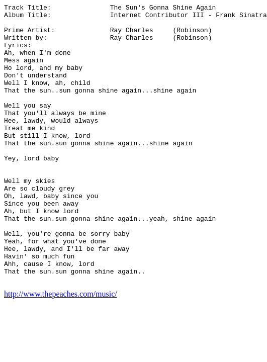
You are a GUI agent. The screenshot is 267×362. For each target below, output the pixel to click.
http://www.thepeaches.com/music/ (60, 349)
